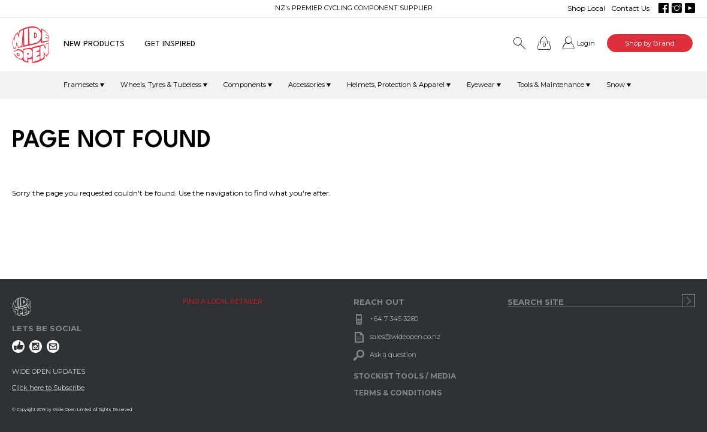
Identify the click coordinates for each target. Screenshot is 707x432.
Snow (615, 84)
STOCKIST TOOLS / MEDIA (405, 375)
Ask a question (393, 354)
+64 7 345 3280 (394, 318)
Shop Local (586, 8)
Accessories (306, 84)
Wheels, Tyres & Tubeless (160, 84)
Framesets (81, 84)
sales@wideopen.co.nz (405, 336)
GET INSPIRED (169, 44)
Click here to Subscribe (48, 387)
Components (244, 84)
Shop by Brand (650, 43)
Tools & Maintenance (550, 84)
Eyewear (481, 84)
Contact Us (630, 8)
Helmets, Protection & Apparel (396, 84)
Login (586, 43)
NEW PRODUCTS (94, 44)
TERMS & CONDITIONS (398, 392)
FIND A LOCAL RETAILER (222, 301)
